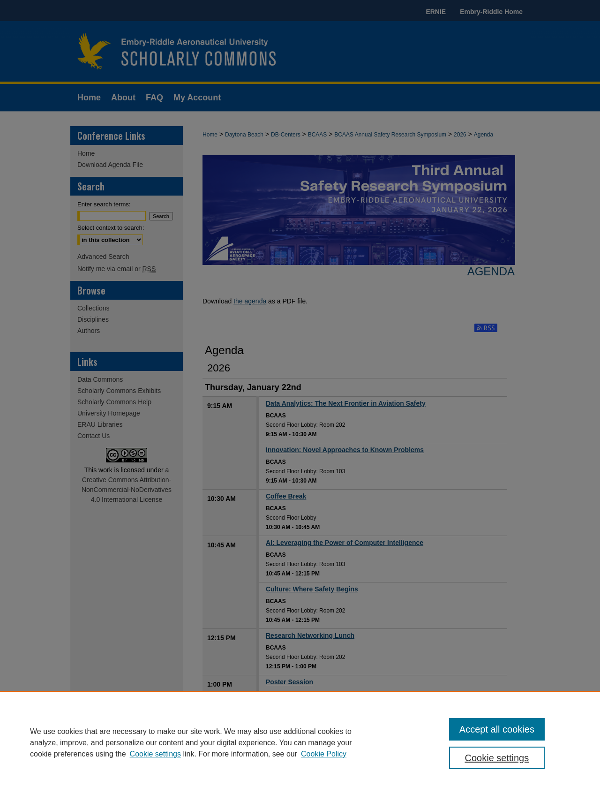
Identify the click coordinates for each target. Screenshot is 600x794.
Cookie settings (155, 754)
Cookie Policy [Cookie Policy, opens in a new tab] (323, 754)
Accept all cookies (496, 729)
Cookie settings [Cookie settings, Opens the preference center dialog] (497, 758)
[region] (300, 742)
